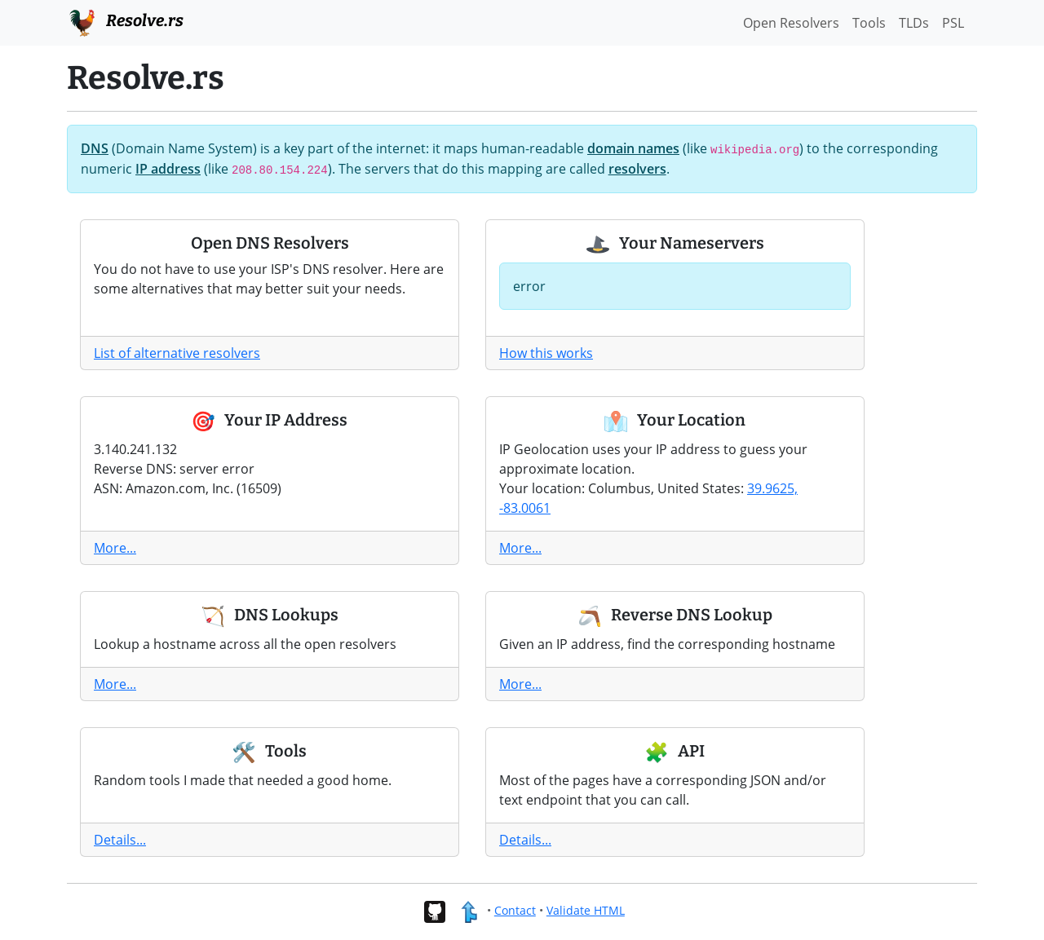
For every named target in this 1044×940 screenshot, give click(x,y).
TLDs (914, 23)
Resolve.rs (125, 21)
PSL (953, 23)
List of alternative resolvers (177, 353)
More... (115, 548)
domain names (633, 148)
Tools (869, 23)
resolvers (637, 169)
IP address (168, 169)
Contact (515, 910)
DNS (94, 148)
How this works (546, 353)
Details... (120, 840)
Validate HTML (585, 910)
